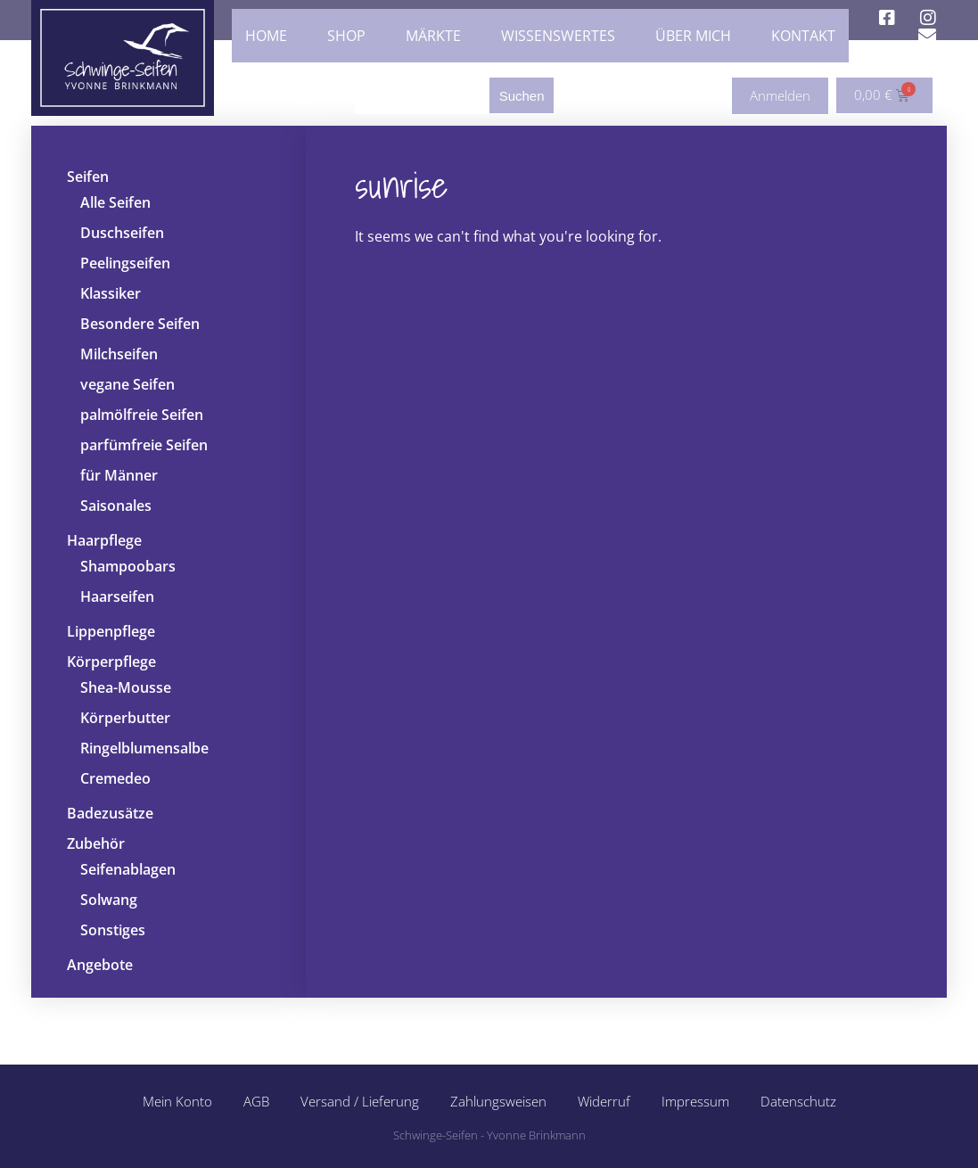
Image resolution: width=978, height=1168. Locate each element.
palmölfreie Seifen (141, 414)
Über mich (693, 35)
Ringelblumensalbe (144, 748)
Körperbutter (125, 718)
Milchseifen (119, 354)
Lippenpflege (111, 631)
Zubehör (96, 843)
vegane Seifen (127, 384)
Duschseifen (122, 233)
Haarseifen (117, 596)
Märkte (433, 35)
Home (266, 35)
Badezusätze (110, 813)
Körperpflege (111, 661)
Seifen (88, 176)
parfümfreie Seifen (144, 445)
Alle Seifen (115, 202)
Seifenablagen (128, 869)
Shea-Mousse (125, 687)
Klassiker (110, 293)
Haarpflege (104, 540)
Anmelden (780, 95)
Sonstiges (112, 930)
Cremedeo (115, 778)
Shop (346, 35)
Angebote (100, 965)
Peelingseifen (125, 263)
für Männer (119, 475)
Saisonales (116, 505)
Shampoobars (128, 566)
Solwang (108, 899)
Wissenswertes (558, 35)
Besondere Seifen (140, 323)
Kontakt (803, 35)
